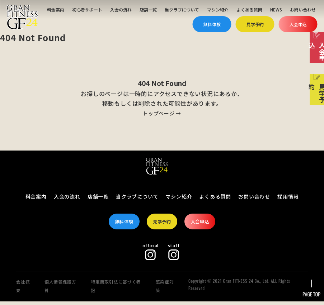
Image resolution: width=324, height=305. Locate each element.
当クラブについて (182, 9)
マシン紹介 (218, 9)
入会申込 (298, 24)
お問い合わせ (303, 9)
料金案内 (55, 9)
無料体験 (212, 24)
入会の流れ (121, 9)
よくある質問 (249, 9)
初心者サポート (87, 9)
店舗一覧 (148, 9)
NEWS (276, 9)
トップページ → (162, 113)
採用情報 (288, 196)
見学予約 (255, 24)
